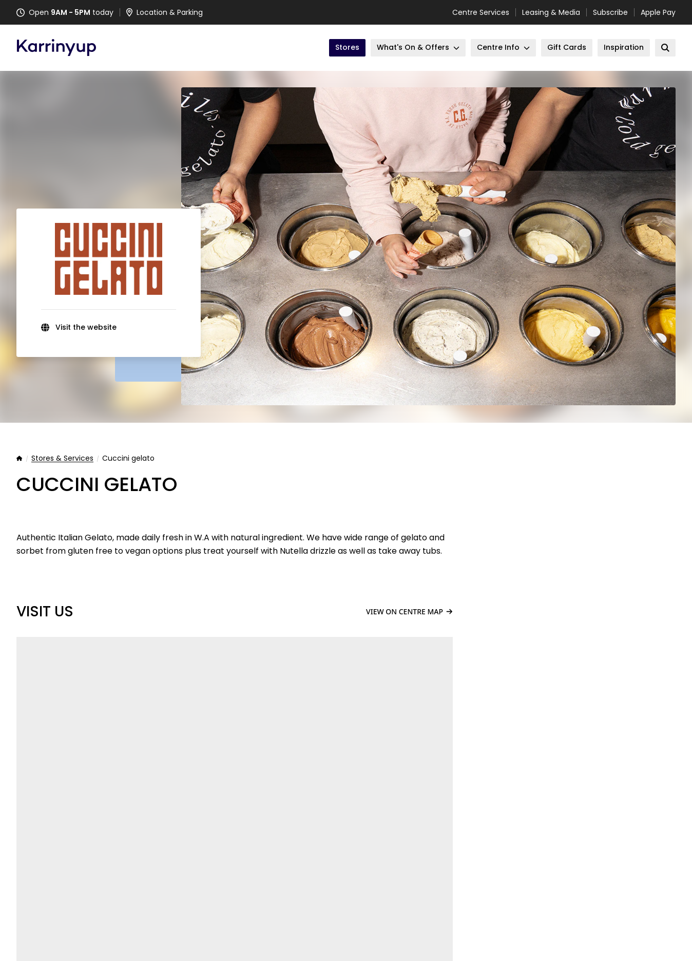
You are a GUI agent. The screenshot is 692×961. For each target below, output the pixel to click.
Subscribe (610, 12)
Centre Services (480, 12)
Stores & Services (62, 458)
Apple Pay (658, 12)
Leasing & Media (551, 12)
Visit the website (86, 327)
